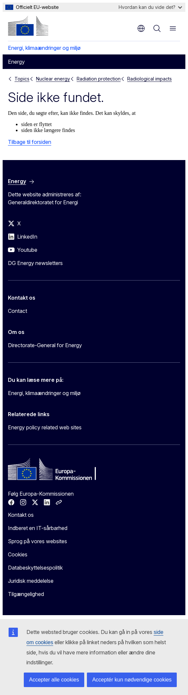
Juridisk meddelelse (31, 581)
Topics (22, 79)
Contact (17, 311)
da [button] (141, 28)
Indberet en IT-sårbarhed (37, 528)
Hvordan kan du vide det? (150, 7)
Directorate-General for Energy (45, 345)
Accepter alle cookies (54, 679)
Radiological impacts (149, 79)
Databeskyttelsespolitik (35, 567)
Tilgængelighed (26, 594)
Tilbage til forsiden (29, 142)
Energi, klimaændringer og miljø (44, 48)
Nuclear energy (53, 79)
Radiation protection (99, 79)
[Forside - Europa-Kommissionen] (28, 26)
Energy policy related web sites (45, 427)
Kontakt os (21, 515)
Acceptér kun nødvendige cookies (131, 679)
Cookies (17, 554)
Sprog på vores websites (37, 541)
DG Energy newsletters (35, 263)
